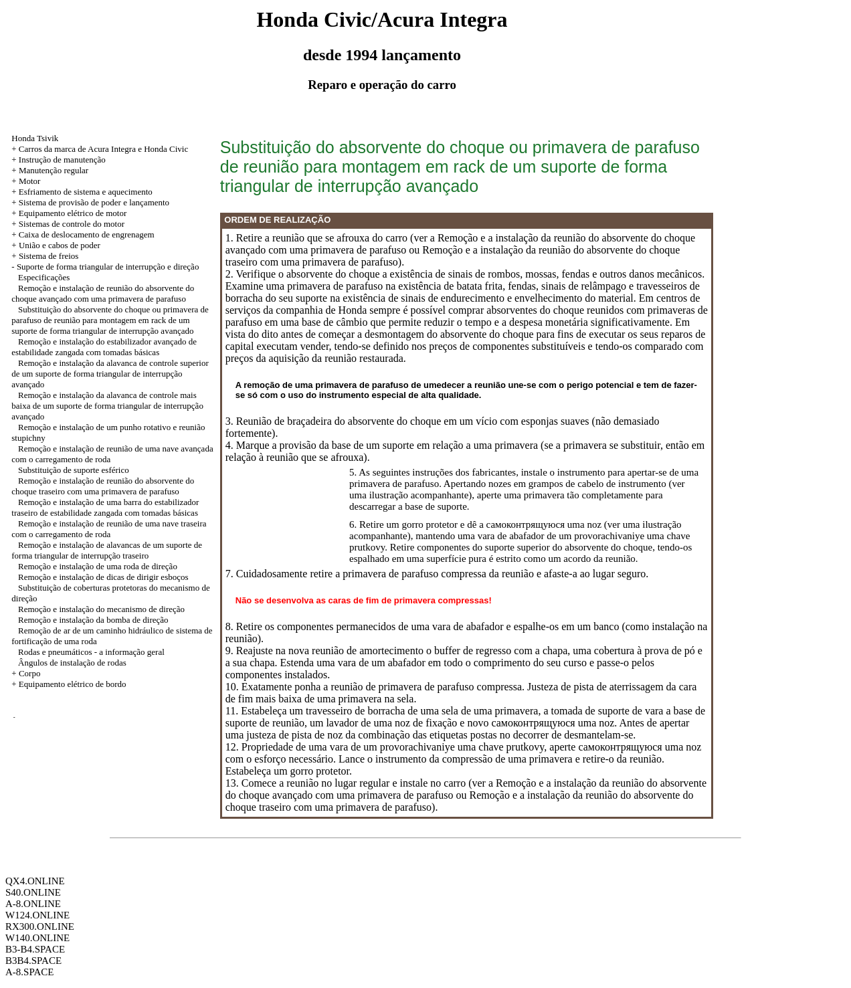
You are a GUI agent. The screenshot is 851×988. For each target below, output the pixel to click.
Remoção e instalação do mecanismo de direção (101, 609)
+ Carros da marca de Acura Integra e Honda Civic (99, 149)
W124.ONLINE (37, 915)
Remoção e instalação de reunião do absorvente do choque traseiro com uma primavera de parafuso (102, 486)
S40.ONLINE (33, 892)
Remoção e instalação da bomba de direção (93, 620)
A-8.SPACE (29, 972)
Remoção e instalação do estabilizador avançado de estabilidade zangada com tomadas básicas (104, 346)
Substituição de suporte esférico (73, 470)
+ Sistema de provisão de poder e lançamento (90, 202)
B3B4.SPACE (33, 960)
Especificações (44, 277)
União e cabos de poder (59, 245)
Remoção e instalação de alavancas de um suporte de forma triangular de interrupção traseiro (106, 550)
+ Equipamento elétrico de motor (68, 213)
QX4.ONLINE (35, 881)
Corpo (30, 673)
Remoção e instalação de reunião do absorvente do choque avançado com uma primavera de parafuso (102, 293)
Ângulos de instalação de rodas (72, 663)
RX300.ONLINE (39, 926)
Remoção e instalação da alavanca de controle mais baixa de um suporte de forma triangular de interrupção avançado (107, 405)
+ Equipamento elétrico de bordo (68, 684)
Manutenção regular (53, 170)
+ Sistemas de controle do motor (67, 224)
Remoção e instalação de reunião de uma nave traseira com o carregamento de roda (108, 528)
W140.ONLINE (37, 937)
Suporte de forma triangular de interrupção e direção (108, 267)
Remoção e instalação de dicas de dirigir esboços (103, 577)
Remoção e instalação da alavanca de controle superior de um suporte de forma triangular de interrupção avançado (110, 373)
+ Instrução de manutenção (58, 160)
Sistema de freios (49, 256)
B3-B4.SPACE (35, 949)
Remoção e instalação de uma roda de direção (97, 566)
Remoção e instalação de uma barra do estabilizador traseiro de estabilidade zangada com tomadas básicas (105, 507)
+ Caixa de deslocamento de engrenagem (82, 234)
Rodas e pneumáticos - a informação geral (91, 652)
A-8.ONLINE (33, 903)
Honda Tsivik (34, 138)
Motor (30, 181)
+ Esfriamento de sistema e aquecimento (82, 192)
